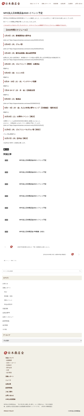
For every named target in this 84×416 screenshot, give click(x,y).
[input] (42, 271)
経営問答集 (9, 388)
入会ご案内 (9, 391)
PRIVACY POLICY (9, 411)
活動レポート (45, 3)
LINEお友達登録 (10, 399)
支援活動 (55, 3)
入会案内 (70, 3)
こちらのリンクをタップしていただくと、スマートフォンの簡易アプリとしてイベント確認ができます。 (35, 25)
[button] (80, 271)
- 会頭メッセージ (11, 362)
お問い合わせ (78, 3)
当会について (33, 3)
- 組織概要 (9, 360)
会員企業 (63, 3)
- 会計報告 (9, 372)
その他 (6, 149)
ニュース (8, 380)
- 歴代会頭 (9, 367)
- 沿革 (7, 370)
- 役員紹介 (9, 365)
